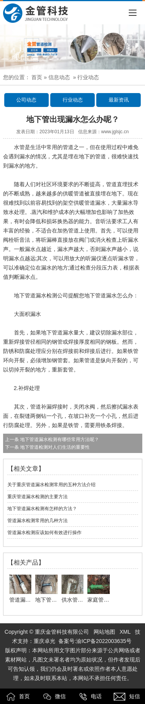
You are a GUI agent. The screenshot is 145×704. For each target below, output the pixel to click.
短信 (127, 697)
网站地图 (104, 632)
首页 (36, 77)
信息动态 (59, 77)
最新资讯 (119, 100)
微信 (54, 697)
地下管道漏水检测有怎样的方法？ (42, 508)
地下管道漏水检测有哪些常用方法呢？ (59, 439)
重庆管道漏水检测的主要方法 (37, 496)
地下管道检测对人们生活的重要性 (54, 447)
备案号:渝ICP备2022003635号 (94, 641)
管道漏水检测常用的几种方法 (37, 520)
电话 (90, 697)
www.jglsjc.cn (115, 131)
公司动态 (26, 100)
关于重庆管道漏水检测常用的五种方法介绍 (51, 484)
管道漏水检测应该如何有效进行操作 (44, 532)
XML (124, 632)
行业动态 (73, 100)
